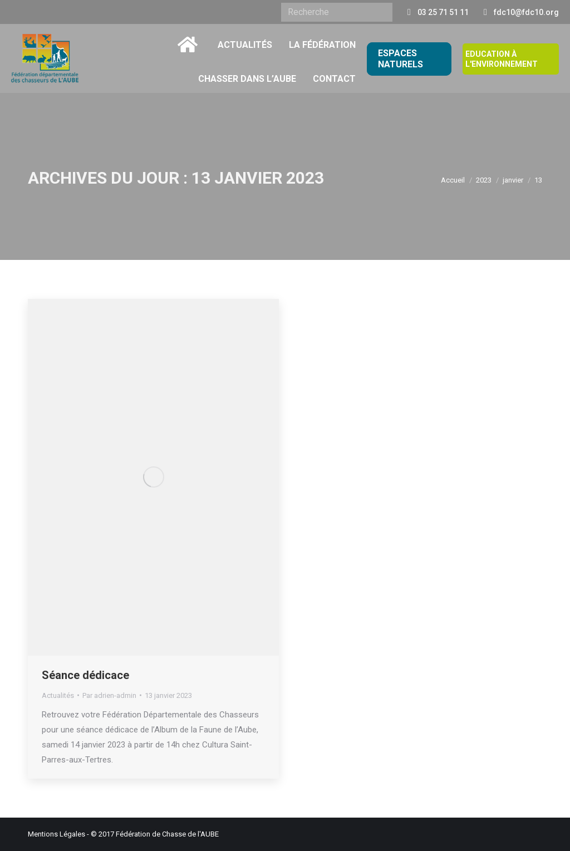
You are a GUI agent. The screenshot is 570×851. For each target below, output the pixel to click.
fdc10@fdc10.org (526, 12)
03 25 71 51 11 (443, 12)
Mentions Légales (56, 834)
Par (109, 695)
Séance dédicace (85, 675)
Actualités (58, 695)
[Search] (336, 12)
